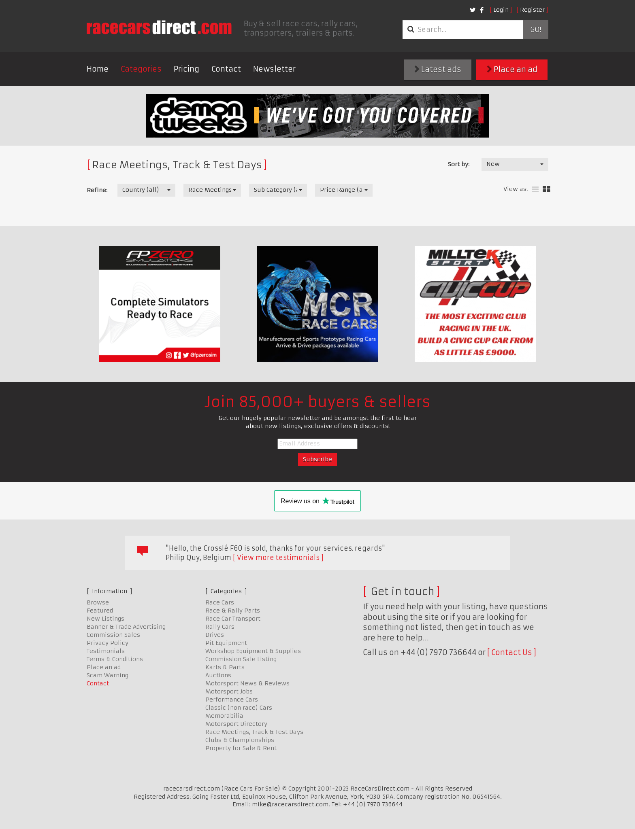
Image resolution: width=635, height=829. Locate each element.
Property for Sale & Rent (241, 748)
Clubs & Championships (239, 740)
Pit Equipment (226, 643)
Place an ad (512, 69)
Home (98, 69)
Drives (214, 634)
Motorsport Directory (236, 723)
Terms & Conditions (115, 659)
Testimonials (106, 651)
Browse (98, 602)
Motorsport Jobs (229, 691)
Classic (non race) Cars (238, 707)
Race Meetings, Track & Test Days (254, 732)
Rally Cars (219, 626)
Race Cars (219, 602)
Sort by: (458, 164)
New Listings (105, 618)
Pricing (186, 69)
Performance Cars (231, 699)
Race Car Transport (232, 618)
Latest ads (437, 69)
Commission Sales (113, 634)
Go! (535, 29)
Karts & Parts (225, 667)
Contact (226, 69)
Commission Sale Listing (241, 659)
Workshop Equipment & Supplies (253, 651)
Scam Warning (107, 675)
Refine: (97, 190)
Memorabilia (224, 715)
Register (532, 9)
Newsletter (274, 69)
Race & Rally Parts (232, 610)
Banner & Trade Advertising (126, 626)
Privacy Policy (107, 643)
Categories (141, 69)
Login (501, 9)
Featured (100, 610)
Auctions (218, 675)
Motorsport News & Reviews (247, 683)
